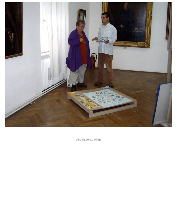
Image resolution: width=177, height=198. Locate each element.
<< (88, 146)
